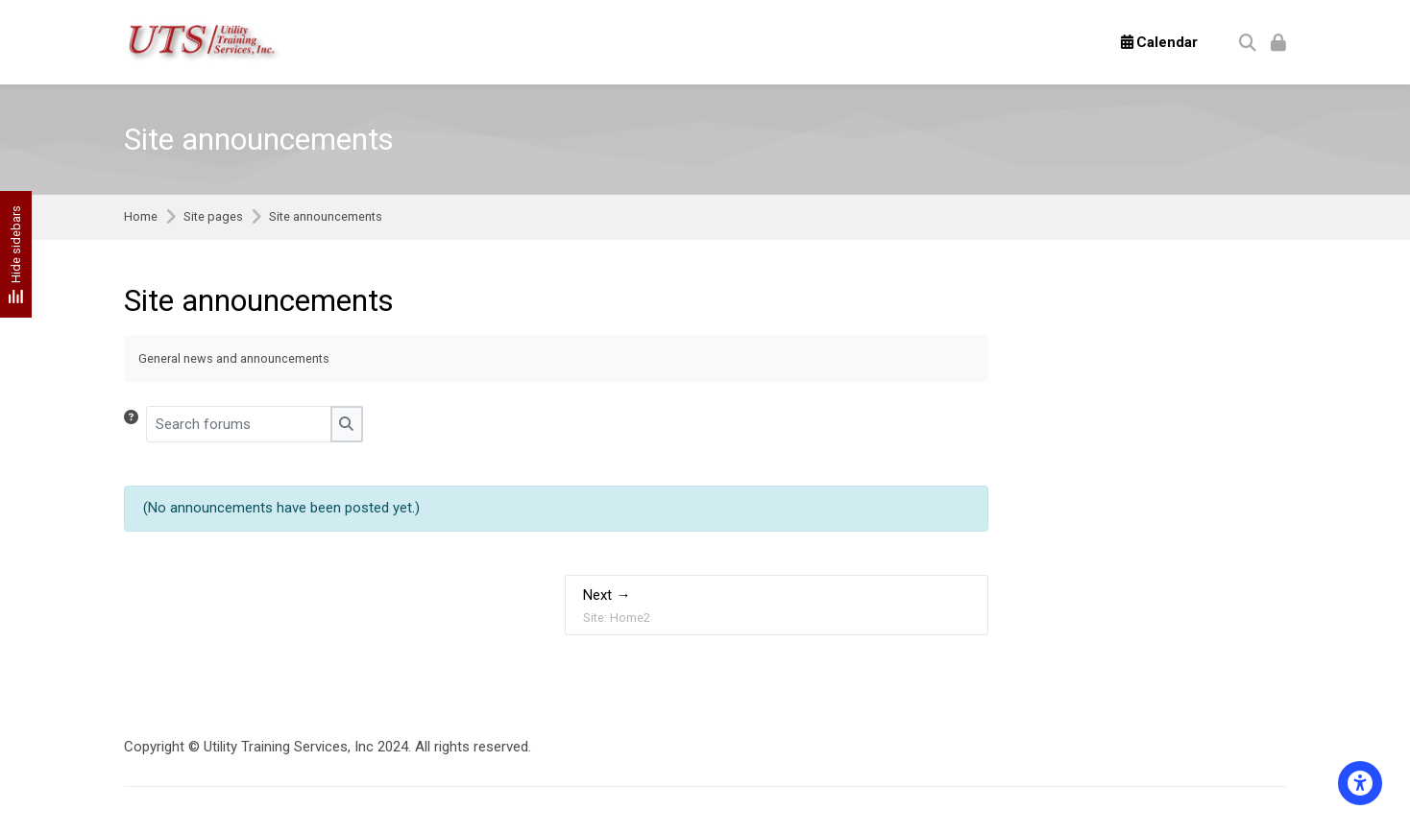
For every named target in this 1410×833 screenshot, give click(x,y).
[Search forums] (238, 424)
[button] (135, 424)
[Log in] (1278, 42)
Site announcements (325, 217)
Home (141, 217)
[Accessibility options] (1360, 783)
